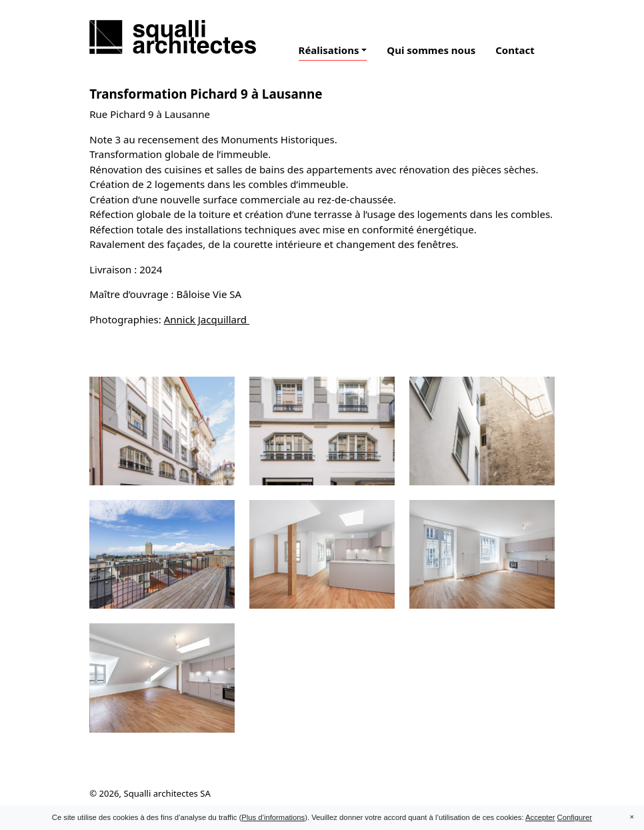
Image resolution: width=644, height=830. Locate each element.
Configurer (575, 817)
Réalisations (329, 50)
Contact (515, 50)
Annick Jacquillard (206, 319)
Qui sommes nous (431, 50)
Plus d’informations (273, 817)
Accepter (540, 817)
